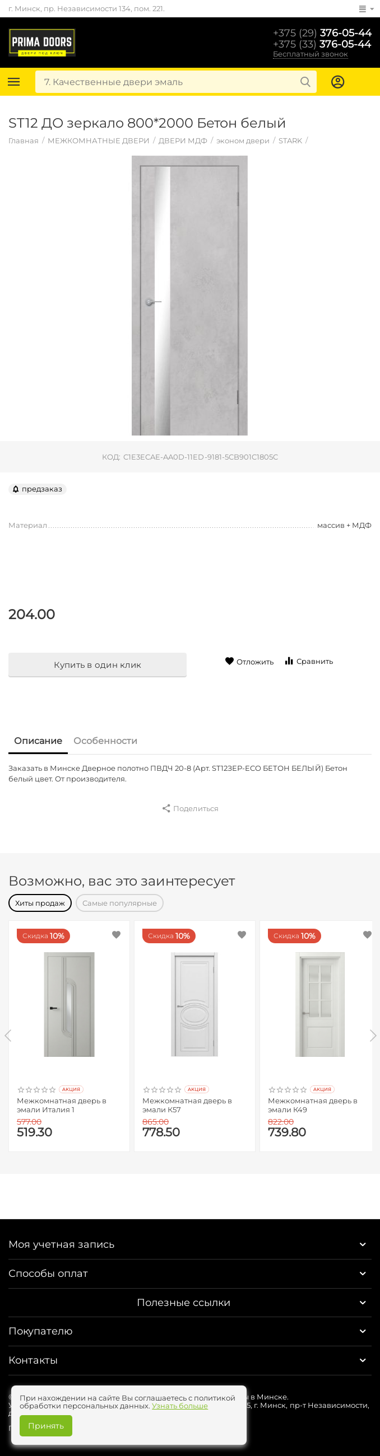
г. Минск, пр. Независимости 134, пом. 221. (86, 8)
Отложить (249, 661)
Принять (46, 1426)
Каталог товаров (14, 82)
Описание (38, 741)
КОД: (111, 456)
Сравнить (308, 661)
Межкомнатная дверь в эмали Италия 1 (61, 1105)
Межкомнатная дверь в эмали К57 (187, 1105)
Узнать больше (180, 1405)
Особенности (105, 741)
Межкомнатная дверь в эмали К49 (313, 1105)
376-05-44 (322, 33)
